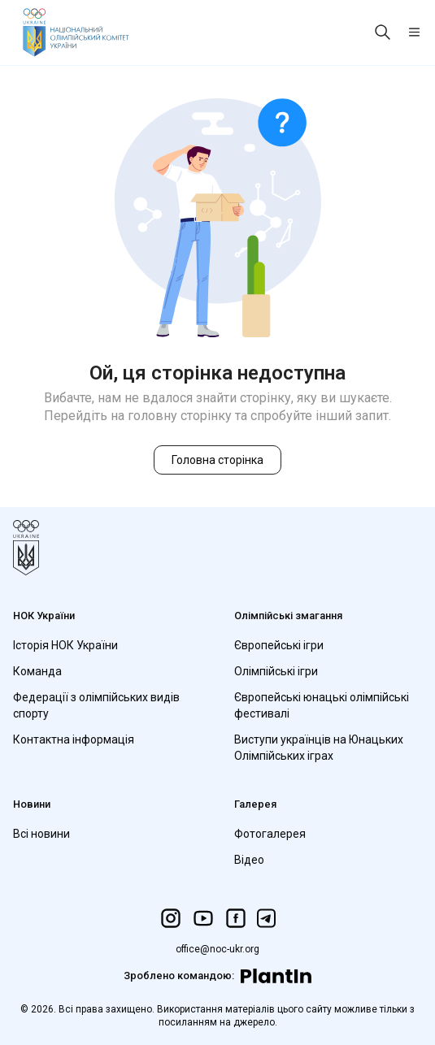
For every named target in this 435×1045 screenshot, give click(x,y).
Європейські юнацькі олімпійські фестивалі (321, 705)
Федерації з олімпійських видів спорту (96, 705)
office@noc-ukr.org (217, 949)
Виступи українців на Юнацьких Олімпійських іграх (318, 747)
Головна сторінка (217, 459)
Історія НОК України (65, 645)
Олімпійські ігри (276, 671)
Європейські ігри (279, 645)
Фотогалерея (270, 833)
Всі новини (41, 833)
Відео (249, 859)
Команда (37, 671)
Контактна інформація (73, 739)
